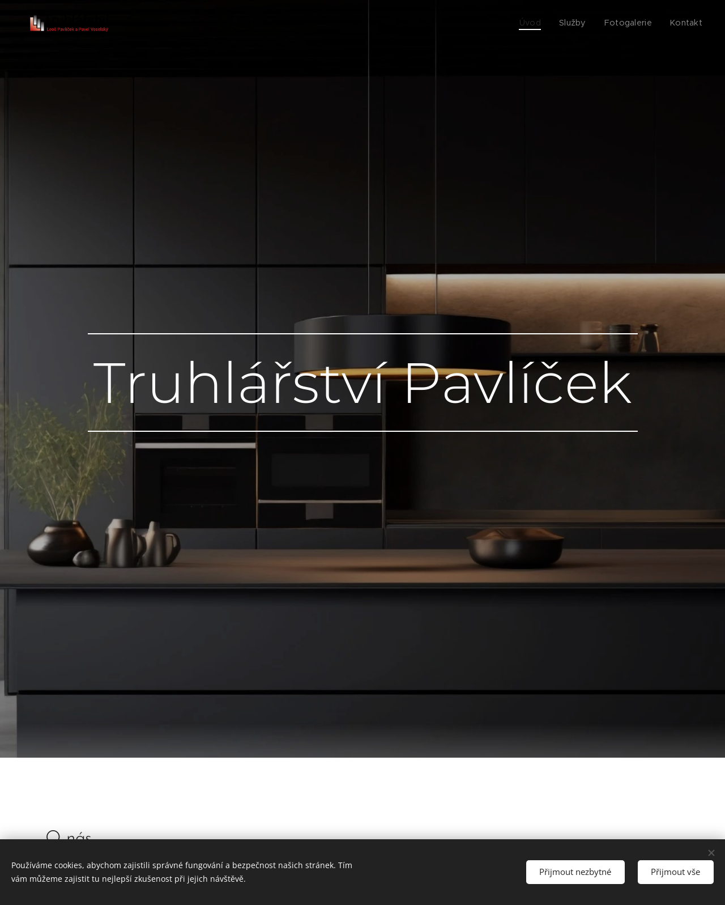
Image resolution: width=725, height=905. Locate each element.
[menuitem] (541, 23)
